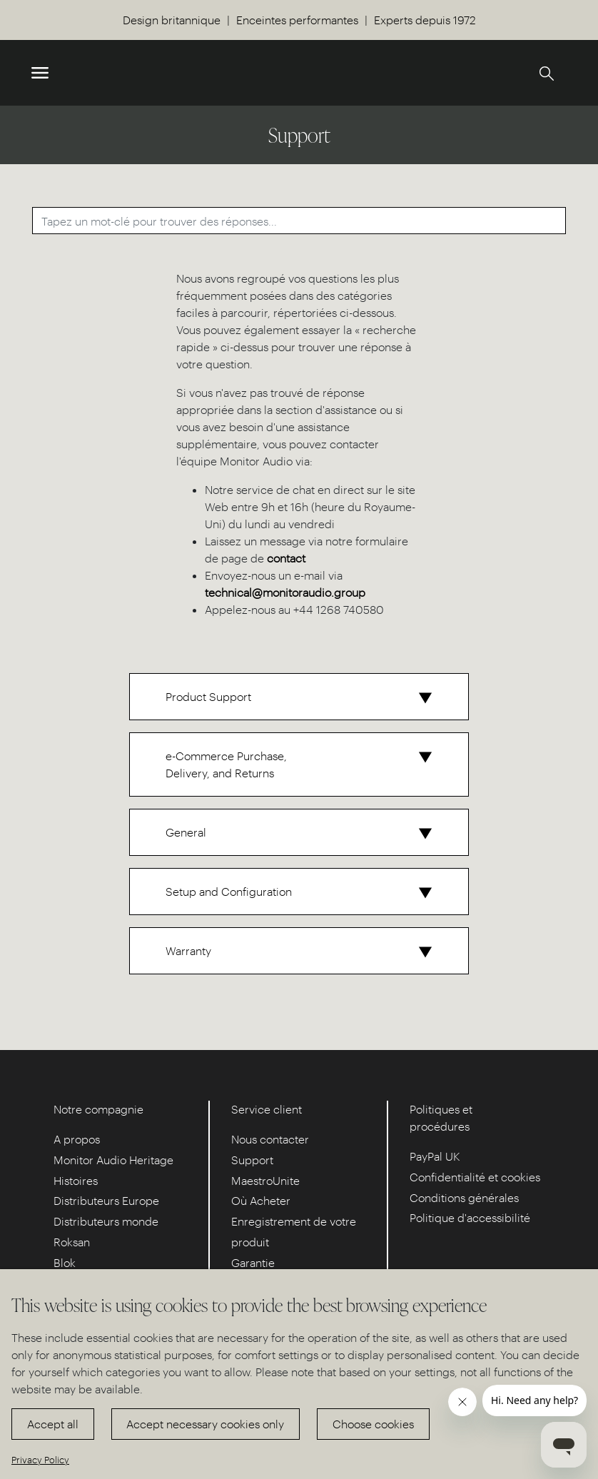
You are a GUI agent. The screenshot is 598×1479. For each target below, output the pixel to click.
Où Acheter (260, 1200)
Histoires (76, 1180)
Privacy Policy (40, 1459)
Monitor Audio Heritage (113, 1159)
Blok (65, 1262)
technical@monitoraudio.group (285, 592)
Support (252, 1159)
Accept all (52, 1423)
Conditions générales (464, 1197)
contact (286, 558)
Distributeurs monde (106, 1221)
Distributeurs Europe (106, 1200)
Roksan (72, 1241)
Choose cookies (373, 1423)
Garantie (253, 1262)
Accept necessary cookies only (205, 1423)
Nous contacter (270, 1139)
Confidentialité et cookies (475, 1176)
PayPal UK (435, 1156)
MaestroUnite (265, 1180)
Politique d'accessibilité (470, 1217)
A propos (77, 1139)
